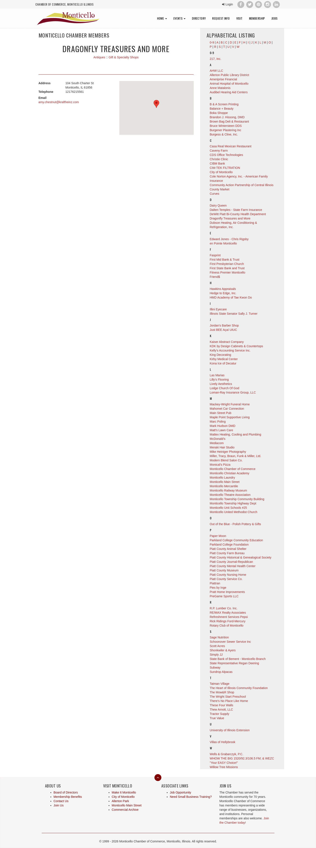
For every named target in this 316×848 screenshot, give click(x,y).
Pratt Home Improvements (227, 592)
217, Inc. (215, 59)
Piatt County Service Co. (226, 579)
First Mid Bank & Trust (225, 259)
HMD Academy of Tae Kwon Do (231, 297)
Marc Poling (218, 421)
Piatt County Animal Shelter (228, 549)
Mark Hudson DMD (222, 426)
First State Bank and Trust (227, 268)
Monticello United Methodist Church (233, 512)
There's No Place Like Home (229, 701)
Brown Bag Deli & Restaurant (229, 121)
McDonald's (218, 438)
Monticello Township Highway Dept (233, 503)
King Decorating (220, 354)
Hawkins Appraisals (223, 289)
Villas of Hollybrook (222, 742)
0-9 (212, 52)
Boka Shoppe (219, 113)
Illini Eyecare (218, 309)
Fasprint (215, 255)
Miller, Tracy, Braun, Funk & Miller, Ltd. (235, 456)
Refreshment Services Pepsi (229, 617)
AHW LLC (216, 70)
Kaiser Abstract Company (227, 342)
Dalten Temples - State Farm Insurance (236, 210)
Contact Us (61, 801)
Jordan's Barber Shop (224, 325)
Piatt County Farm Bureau (227, 553)
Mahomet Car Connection (227, 408)
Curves (214, 193)
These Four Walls (221, 705)
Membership (257, 18)
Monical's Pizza (220, 464)
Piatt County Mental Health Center (232, 566)
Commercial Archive (125, 809)
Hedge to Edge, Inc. (223, 293)
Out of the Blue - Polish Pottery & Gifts (235, 524)
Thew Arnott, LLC (221, 709)
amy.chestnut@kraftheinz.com (59, 102)
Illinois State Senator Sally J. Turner (234, 313)
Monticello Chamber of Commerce (232, 469)
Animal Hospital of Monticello (229, 83)
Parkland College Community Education (236, 540)
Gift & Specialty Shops (124, 57)
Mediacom (217, 443)
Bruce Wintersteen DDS (226, 126)
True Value (217, 718)
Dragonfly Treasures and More (230, 218)
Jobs (274, 18)
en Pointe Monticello (223, 243)
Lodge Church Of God (224, 388)
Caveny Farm (219, 150)
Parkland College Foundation (229, 544)
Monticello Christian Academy (229, 473)
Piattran (215, 583)
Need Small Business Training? (191, 796)
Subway (215, 667)
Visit (239, 18)
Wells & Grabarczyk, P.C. (226, 754)
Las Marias (217, 375)
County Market (219, 189)
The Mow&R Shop (222, 692)
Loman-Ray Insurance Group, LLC (233, 392)
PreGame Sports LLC (224, 596)
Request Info (221, 18)
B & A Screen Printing (224, 104)
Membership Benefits (68, 796)
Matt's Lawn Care (221, 430)
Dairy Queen (218, 205)
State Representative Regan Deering (234, 663)
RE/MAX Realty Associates (228, 612)
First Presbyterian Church (227, 264)
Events (179, 18)
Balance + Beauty (221, 108)
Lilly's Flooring (219, 379)
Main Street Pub (220, 413)
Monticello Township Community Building (237, 499)
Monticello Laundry (222, 477)
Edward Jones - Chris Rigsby (229, 239)
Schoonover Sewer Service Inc (230, 641)
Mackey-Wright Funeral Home (230, 404)
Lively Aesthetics (221, 384)
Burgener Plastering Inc (225, 130)
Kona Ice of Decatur (223, 363)
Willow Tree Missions (224, 767)
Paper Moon (218, 536)
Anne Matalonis (220, 88)
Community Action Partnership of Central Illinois (242, 185)
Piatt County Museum (224, 570)
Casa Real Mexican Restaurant (231, 146)
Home (162, 18)
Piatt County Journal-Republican (231, 561)
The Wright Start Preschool (228, 696)
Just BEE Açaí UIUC (223, 329)
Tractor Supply (219, 714)
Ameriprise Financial (223, 79)
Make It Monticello (124, 792)
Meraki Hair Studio (222, 447)
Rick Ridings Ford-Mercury (228, 621)
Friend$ (215, 277)
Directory (199, 18)
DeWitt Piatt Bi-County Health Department (238, 214)
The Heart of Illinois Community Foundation (239, 688)
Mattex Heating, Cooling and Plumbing (235, 434)
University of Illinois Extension (230, 730)
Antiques (99, 57)
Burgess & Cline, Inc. (224, 134)
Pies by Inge (218, 587)
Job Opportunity (180, 792)
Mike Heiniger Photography (228, 451)
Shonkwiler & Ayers (223, 650)
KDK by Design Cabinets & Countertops (236, 346)
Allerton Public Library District (229, 75)
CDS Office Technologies (226, 155)
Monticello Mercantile (224, 486)
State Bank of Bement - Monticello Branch (238, 659)
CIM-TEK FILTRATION (225, 168)
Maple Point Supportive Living (230, 417)
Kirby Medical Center (224, 359)
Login (227, 4)
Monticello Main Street (225, 482)
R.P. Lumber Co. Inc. (224, 608)
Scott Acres (217, 646)
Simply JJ (216, 654)
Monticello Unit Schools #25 (228, 507)
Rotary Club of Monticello (226, 625)
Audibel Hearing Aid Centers (229, 92)
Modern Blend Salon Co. (226, 460)
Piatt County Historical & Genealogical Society (240, 557)
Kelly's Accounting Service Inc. (230, 350)
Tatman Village (220, 683)
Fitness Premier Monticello (227, 272)
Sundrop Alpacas (221, 672)
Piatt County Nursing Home (228, 574)
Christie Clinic (219, 159)
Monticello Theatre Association (230, 494)
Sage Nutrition (219, 637)
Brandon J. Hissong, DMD (227, 117)
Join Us (59, 805)
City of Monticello (221, 172)
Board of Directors (66, 792)
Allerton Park (120, 801)
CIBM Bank (217, 163)
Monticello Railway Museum (228, 490)
